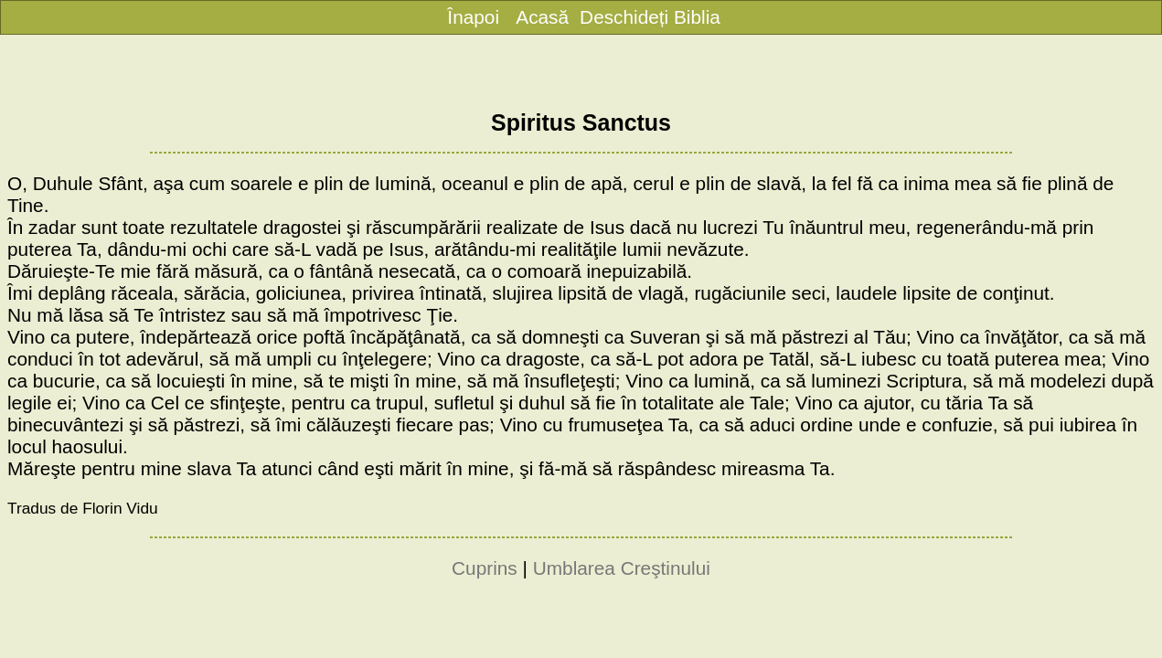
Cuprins (484, 567)
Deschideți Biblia (650, 16)
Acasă (542, 16)
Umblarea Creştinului (621, 567)
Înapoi (473, 16)
